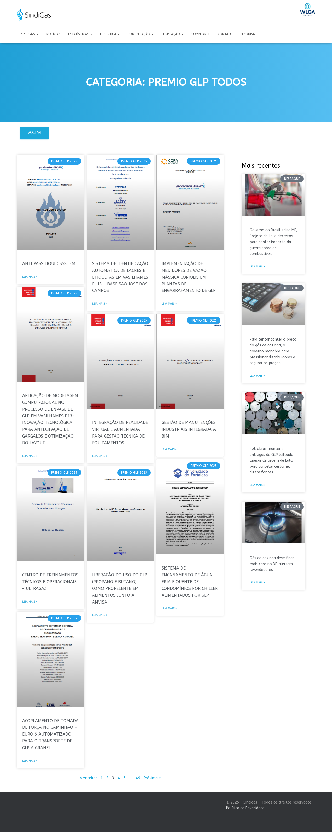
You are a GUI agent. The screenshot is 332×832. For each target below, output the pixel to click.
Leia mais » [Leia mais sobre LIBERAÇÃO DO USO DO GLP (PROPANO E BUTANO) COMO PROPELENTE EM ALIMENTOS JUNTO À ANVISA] (99, 615)
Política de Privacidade (245, 808)
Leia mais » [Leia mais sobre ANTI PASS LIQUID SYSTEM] (29, 276)
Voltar (34, 132)
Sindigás (29, 34)
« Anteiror (88, 778)
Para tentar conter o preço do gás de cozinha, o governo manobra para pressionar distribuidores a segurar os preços (273, 351)
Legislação (173, 34)
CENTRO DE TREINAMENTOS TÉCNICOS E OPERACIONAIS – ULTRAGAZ (50, 581)
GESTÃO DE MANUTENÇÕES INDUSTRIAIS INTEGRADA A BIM (189, 429)
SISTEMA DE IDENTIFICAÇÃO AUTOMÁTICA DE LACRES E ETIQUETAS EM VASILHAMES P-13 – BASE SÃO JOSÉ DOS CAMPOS (120, 277)
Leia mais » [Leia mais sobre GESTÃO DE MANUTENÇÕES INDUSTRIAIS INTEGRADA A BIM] (169, 449)
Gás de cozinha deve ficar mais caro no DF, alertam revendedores (272, 564)
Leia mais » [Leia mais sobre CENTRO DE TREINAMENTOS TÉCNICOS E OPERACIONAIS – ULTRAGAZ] (29, 601)
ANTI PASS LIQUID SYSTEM (48, 263)
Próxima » (152, 778)
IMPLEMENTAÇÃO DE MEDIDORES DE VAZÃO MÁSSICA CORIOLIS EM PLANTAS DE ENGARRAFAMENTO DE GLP (189, 277)
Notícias (53, 34)
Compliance (200, 34)
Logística (110, 34)
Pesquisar (249, 34)
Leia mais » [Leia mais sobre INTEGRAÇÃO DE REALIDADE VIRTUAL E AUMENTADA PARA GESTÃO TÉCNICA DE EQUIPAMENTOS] (99, 456)
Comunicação (141, 34)
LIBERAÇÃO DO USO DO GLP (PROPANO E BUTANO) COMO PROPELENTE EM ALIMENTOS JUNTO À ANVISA (119, 588)
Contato (225, 34)
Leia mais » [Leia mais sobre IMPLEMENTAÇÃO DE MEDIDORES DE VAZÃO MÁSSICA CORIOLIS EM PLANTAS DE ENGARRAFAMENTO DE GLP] (169, 303)
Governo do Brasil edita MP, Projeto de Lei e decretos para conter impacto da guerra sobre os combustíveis (273, 242)
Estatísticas (80, 34)
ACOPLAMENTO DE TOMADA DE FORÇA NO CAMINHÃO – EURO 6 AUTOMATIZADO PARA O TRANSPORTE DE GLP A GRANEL (50, 734)
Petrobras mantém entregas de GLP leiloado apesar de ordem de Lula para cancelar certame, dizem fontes (271, 460)
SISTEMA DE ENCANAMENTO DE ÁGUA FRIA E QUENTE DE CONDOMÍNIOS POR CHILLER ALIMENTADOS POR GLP (190, 582)
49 (138, 778)
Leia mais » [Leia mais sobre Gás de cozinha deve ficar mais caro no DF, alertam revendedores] (257, 582)
